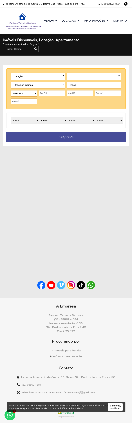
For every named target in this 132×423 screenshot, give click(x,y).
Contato (120, 21)
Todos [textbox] (73, 85)
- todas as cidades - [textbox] (24, 85)
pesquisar (65, 136)
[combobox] (38, 76)
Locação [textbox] (18, 76)
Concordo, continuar (115, 407)
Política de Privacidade (71, 408)
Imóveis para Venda (66, 350)
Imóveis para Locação (66, 356)
